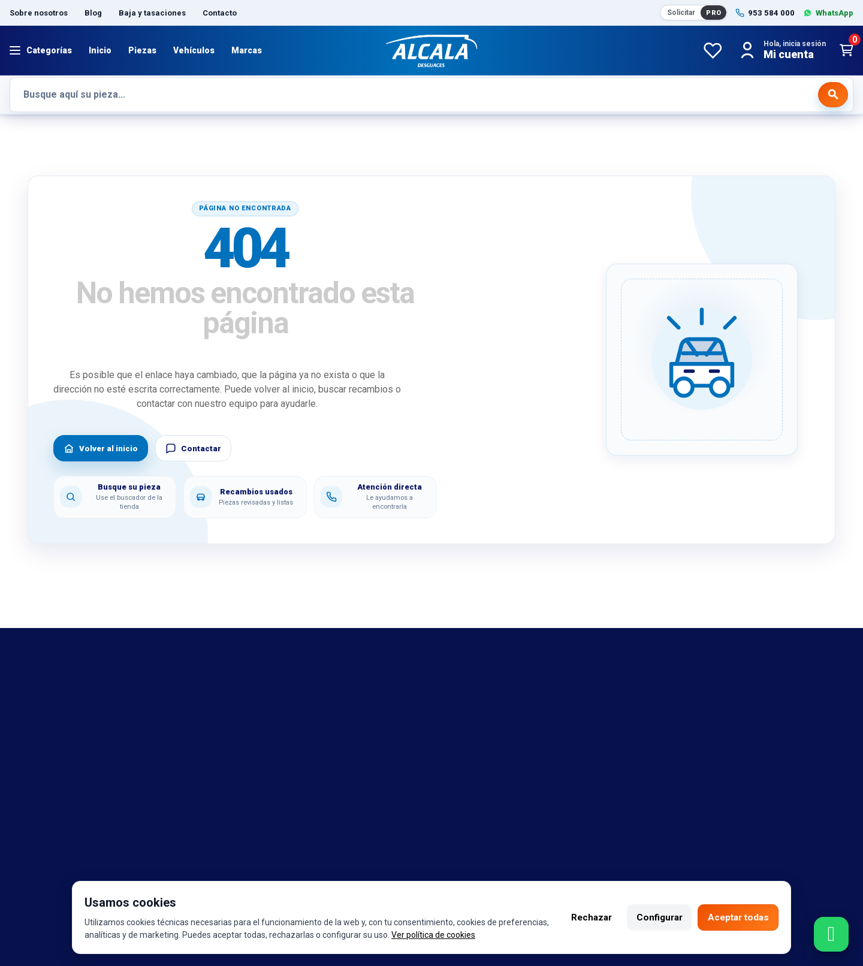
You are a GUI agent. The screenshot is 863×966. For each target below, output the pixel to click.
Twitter (388, 865)
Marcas (246, 50)
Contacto (220, 13)
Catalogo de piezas (51, 779)
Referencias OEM (47, 725)
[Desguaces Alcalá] (431, 50)
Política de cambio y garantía (286, 708)
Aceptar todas (736, 917)
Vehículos (194, 50)
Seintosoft (551, 865)
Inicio (100, 50)
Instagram (346, 865)
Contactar (193, 448)
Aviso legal (248, 690)
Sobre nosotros (39, 13)
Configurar (653, 917)
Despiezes (33, 797)
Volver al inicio (101, 448)
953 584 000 (74, 865)
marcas (26, 708)
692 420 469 (169, 865)
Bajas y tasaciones (50, 690)
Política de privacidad (270, 743)
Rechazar (582, 917)
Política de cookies (265, 725)
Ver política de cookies (485, 935)
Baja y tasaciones (152, 13)
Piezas (142, 50)
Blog (93, 13)
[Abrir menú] (41, 50)
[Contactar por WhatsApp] (831, 934)
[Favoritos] (712, 50)
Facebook (297, 865)
